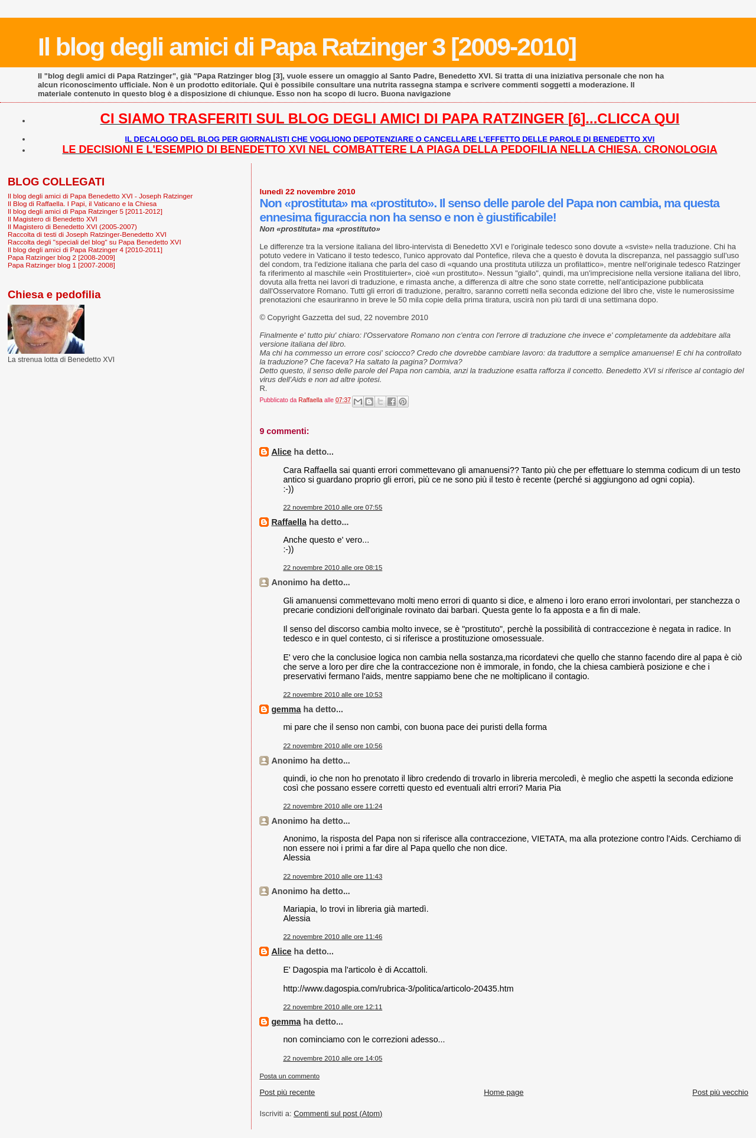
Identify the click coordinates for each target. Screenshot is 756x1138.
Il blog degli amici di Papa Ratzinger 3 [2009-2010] (307, 46)
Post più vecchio (720, 1092)
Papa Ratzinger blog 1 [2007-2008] (61, 265)
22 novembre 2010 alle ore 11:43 (332, 876)
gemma (286, 709)
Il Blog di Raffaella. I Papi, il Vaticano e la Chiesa (82, 203)
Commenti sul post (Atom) (338, 1113)
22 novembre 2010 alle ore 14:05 (332, 1058)
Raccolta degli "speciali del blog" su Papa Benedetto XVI (94, 242)
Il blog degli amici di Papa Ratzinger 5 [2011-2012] (85, 211)
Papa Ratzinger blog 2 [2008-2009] (61, 257)
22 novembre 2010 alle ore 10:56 (332, 745)
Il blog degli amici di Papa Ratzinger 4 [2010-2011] (85, 249)
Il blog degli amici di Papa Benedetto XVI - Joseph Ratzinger (100, 196)
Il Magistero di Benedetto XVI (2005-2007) (72, 226)
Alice (281, 451)
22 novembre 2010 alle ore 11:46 (332, 936)
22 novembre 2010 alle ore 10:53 (332, 694)
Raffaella (289, 522)
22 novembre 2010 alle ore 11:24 (332, 806)
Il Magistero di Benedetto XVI (52, 219)
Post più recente (287, 1092)
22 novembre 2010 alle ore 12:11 (332, 1006)
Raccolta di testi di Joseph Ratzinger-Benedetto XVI (87, 234)
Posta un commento (289, 1076)
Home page (503, 1092)
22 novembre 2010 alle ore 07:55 (332, 507)
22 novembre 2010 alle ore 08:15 (332, 567)
